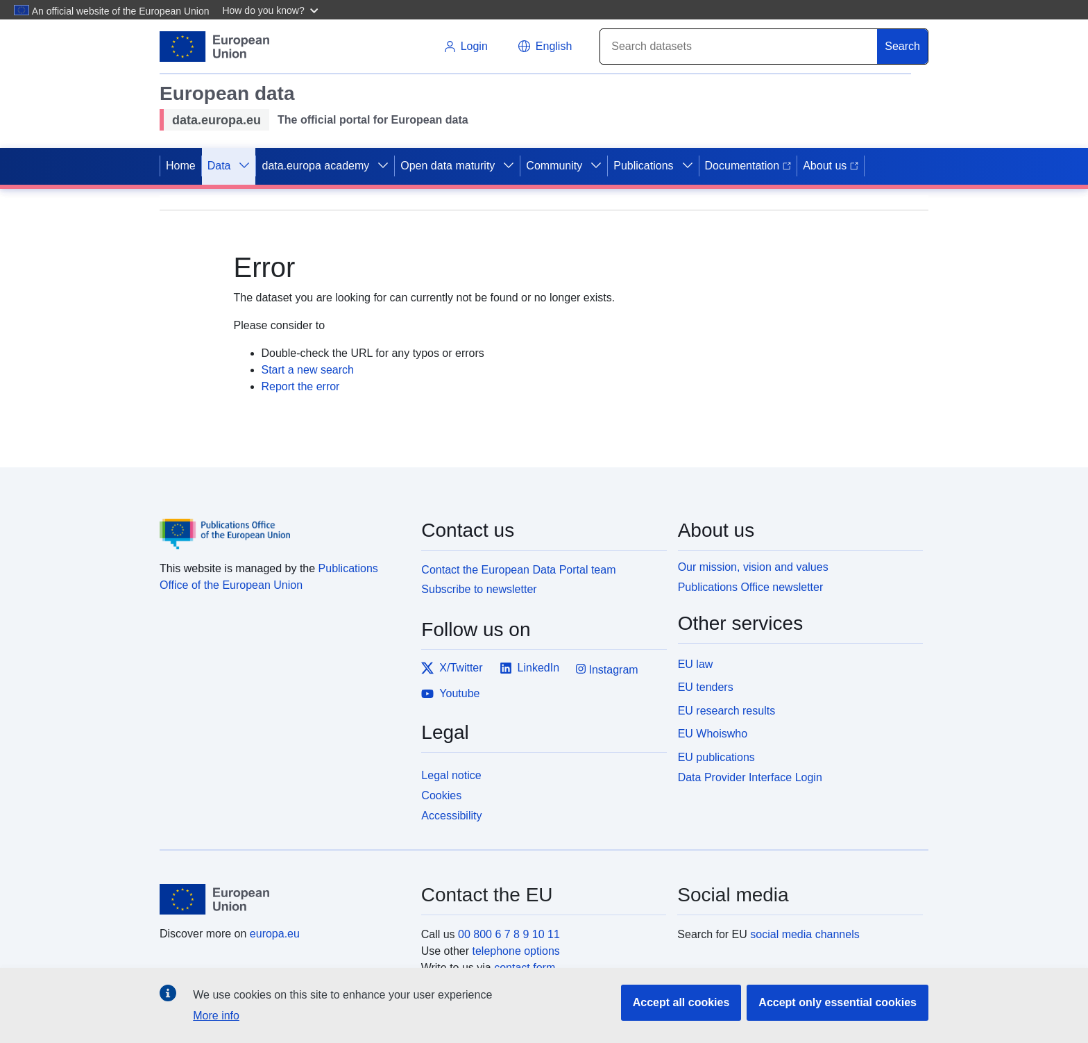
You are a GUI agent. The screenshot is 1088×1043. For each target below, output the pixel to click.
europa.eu (275, 934)
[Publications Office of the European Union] (282, 524)
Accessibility (451, 815)
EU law (695, 664)
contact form (524, 968)
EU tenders (705, 687)
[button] (271, 9)
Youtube (450, 693)
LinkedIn (530, 668)
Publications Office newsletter (751, 587)
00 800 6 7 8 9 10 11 (509, 934)
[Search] (739, 46)
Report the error (301, 386)
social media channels (804, 934)
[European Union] (282, 899)
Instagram (607, 669)
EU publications (716, 757)
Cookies (441, 795)
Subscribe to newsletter (478, 589)
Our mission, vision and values (753, 567)
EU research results (727, 711)
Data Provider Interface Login (750, 777)
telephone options (515, 951)
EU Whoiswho (712, 734)
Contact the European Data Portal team (518, 570)
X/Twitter (451, 668)
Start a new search (308, 370)
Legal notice (451, 775)
